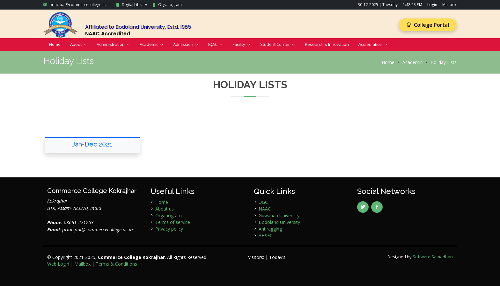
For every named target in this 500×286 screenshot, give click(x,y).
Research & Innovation (327, 44)
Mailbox (449, 4)
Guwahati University (279, 215)
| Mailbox (80, 264)
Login (432, 4)
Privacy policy (169, 229)
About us (164, 209)
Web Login (58, 264)
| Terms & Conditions (114, 264)
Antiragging (270, 229)
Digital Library (134, 4)
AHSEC (266, 235)
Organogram (170, 4)
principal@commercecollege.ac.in (80, 4)
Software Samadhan (433, 257)
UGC (263, 202)
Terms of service (172, 222)
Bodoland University (279, 222)
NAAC (265, 209)
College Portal (427, 24)
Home (55, 44)
